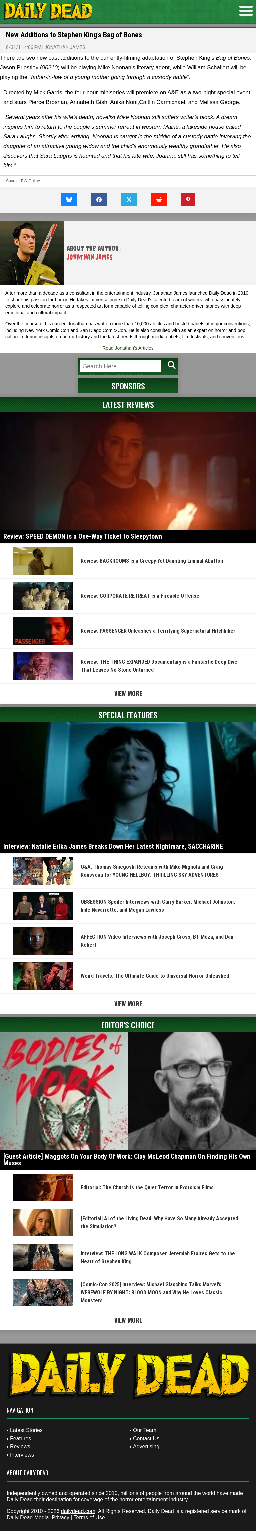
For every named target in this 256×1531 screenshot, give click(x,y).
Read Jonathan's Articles (128, 348)
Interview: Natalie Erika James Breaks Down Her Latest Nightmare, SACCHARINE (113, 846)
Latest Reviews (128, 404)
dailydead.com (78, 1511)
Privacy (60, 1517)
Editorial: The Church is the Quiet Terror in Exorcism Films (147, 1187)
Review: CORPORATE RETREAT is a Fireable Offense (140, 596)
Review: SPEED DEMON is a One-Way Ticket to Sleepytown (82, 536)
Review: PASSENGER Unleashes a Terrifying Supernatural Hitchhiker (158, 631)
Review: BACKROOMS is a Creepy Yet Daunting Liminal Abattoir (152, 561)
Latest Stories (26, 1430)
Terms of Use (89, 1517)
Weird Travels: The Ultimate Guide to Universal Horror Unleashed (155, 976)
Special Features (128, 715)
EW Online (30, 181)
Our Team (144, 1430)
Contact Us (146, 1438)
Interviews (22, 1455)
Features (20, 1438)
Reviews (20, 1446)
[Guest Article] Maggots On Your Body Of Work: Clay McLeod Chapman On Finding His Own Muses (126, 1159)
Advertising (146, 1446)
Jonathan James (64, 47)
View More (128, 693)
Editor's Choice (128, 1025)
